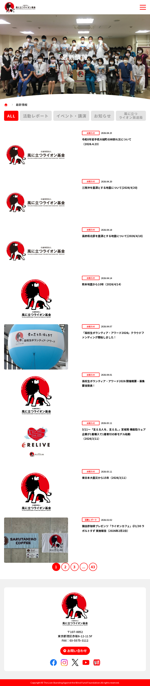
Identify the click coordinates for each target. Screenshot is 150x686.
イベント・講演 (71, 116)
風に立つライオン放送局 (131, 115)
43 (93, 566)
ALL (11, 116)
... (83, 566)
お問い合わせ (77, 650)
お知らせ (102, 116)
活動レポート (36, 116)
